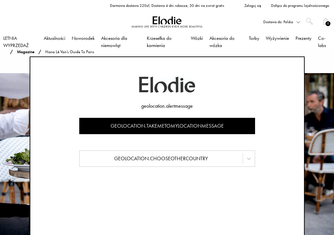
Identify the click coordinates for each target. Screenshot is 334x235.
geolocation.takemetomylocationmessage (167, 125)
